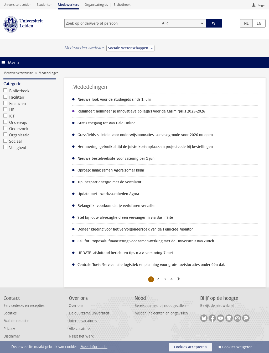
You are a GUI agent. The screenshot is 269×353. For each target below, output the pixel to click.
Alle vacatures (80, 328)
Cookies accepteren (190, 347)
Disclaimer (11, 336)
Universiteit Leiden (17, 4)
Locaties (10, 313)
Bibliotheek (122, 4)
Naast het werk (81, 336)
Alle (165, 23)
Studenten (44, 4)
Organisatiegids (96, 4)
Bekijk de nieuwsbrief (217, 305)
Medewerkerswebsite (18, 73)
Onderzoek (16, 128)
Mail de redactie (16, 320)
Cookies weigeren (237, 347)
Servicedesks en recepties (23, 305)
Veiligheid (15, 147)
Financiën (14, 103)
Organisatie (16, 135)
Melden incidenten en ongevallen (161, 313)
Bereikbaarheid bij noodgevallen (160, 305)
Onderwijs (15, 122)
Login (262, 5)
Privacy (9, 328)
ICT (9, 116)
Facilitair (13, 97)
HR (9, 110)
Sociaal (12, 141)
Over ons (76, 305)
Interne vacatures (83, 320)
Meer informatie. (93, 346)
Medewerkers (68, 4)
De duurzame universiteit (89, 313)
